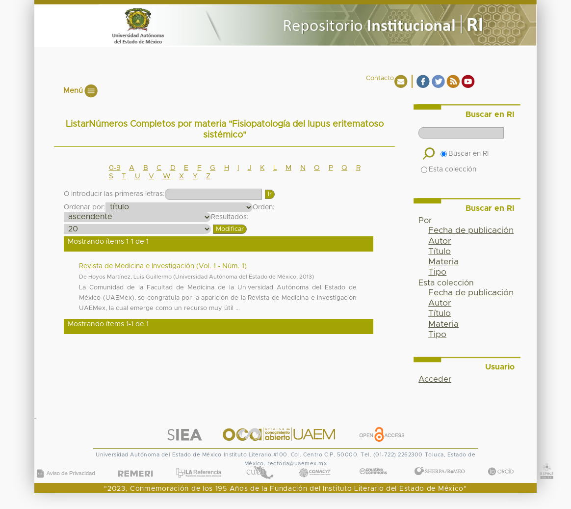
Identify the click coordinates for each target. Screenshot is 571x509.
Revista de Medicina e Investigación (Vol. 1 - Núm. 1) (163, 266)
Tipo (437, 272)
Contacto (380, 78)
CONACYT (315, 463)
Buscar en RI (465, 153)
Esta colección (448, 169)
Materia (443, 261)
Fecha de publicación (471, 230)
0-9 (115, 168)
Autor (439, 241)
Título (439, 251)
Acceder (434, 379)
